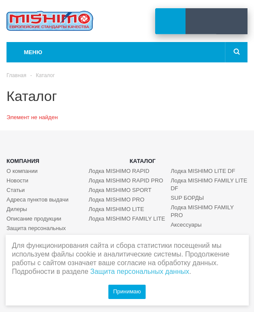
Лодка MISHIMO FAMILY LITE (126, 218)
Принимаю (127, 291)
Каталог (143, 161)
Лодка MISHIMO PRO (116, 199)
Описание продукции (34, 218)
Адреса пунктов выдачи (37, 199)
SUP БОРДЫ (187, 198)
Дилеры (17, 209)
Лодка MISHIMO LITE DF (203, 171)
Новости (17, 180)
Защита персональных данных (36, 232)
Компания (23, 161)
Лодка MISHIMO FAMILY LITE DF (209, 184)
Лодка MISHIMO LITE (116, 209)
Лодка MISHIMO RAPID (118, 171)
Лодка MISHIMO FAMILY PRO (202, 211)
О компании (22, 171)
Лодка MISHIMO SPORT (119, 190)
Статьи (16, 190)
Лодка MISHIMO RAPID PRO (125, 180)
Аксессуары (186, 224)
